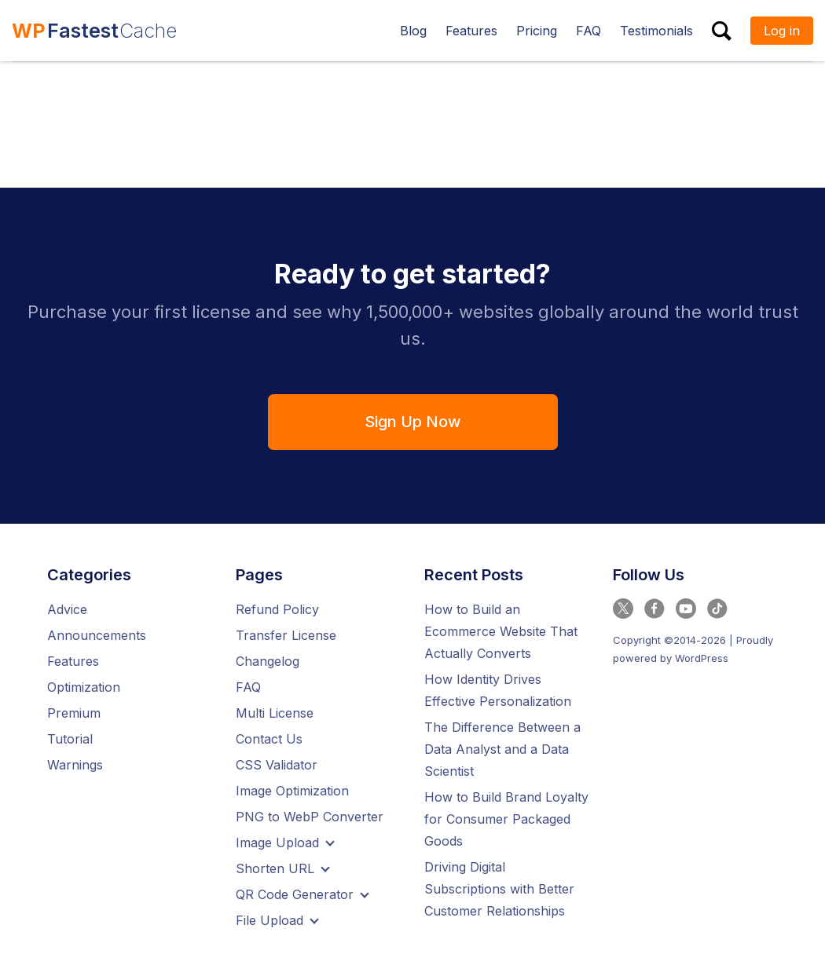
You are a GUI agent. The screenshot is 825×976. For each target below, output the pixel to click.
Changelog (267, 663)
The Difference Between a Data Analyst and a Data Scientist (502, 750)
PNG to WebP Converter (309, 818)
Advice (67, 611)
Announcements (96, 637)
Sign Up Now (412, 422)
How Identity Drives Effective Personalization (497, 692)
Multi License (275, 714)
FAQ (248, 688)
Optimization (83, 688)
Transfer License (286, 637)
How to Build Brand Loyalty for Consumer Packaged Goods (506, 820)
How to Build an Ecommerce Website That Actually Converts (501, 633)
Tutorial (70, 740)
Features (73, 663)
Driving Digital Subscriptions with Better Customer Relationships (499, 890)
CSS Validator (276, 766)
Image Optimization (292, 792)
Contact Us (269, 740)
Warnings (75, 766)
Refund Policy (277, 611)
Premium (74, 714)
